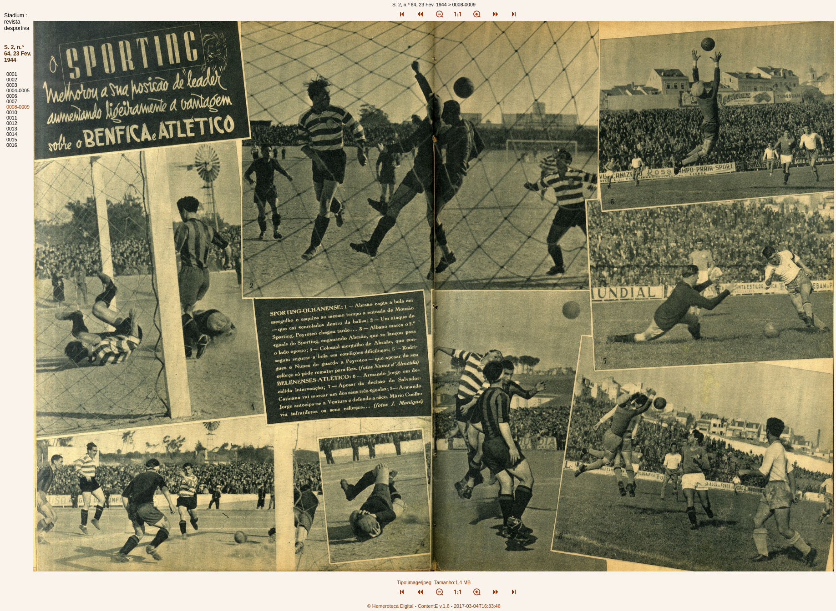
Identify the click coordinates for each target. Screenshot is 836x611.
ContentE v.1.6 (434, 606)
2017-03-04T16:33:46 (477, 606)
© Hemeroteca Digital (390, 606)
